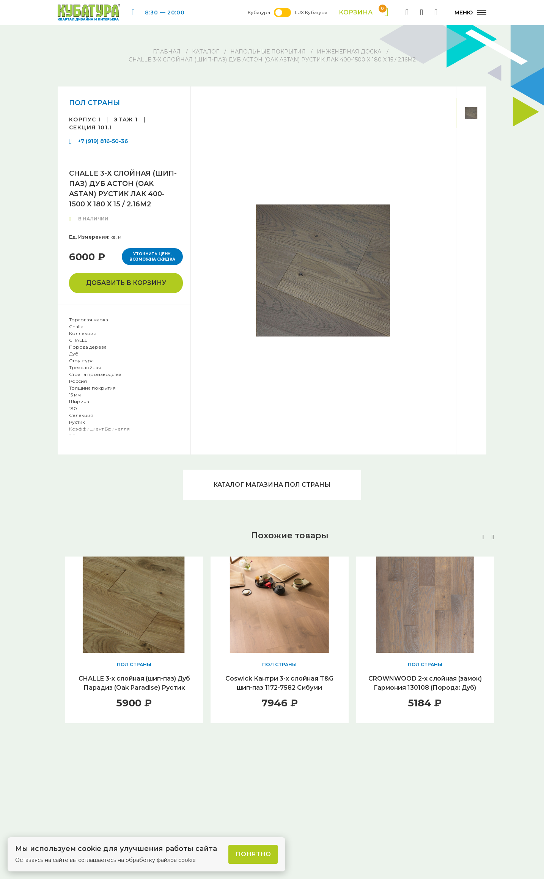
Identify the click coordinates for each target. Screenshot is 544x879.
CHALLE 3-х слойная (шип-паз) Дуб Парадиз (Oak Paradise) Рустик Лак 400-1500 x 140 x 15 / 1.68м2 (134, 687)
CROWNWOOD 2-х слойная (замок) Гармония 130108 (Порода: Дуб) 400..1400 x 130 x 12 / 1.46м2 (425, 687)
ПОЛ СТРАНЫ (94, 103)
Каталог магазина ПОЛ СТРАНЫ (272, 484)
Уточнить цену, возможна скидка (152, 257)
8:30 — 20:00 (164, 12)
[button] (493, 537)
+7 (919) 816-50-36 (103, 141)
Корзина (363, 12)
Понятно (253, 854)
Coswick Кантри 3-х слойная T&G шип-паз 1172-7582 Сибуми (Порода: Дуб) (279, 687)
